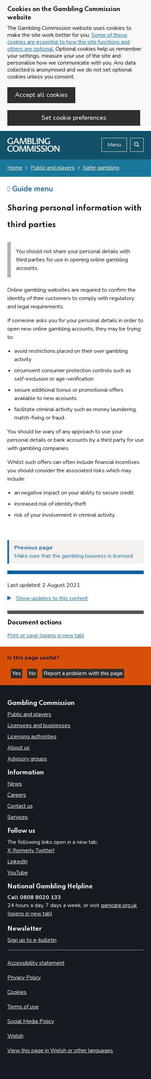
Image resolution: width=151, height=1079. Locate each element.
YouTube (17, 873)
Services (17, 817)
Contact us (20, 806)
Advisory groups (27, 759)
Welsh (15, 1036)
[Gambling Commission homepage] (33, 150)
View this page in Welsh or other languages (60, 1050)
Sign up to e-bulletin (31, 940)
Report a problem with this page (83, 673)
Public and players (53, 168)
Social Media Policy (30, 1021)
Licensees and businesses (38, 725)
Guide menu (30, 189)
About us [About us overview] (18, 748)
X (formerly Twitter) (31, 850)
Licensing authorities (31, 736)
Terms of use (23, 1007)
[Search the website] (137, 145)
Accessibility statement (36, 963)
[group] (75, 599)
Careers (16, 795)
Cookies (17, 992)
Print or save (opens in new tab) (45, 635)
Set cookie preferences (73, 118)
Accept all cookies (41, 95)
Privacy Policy (24, 977)
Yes (17, 673)
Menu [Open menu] (114, 145)
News (14, 784)
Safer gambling (101, 168)
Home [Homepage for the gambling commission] (14, 168)
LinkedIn (17, 861)
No (33, 673)
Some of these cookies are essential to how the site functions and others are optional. (68, 42)
